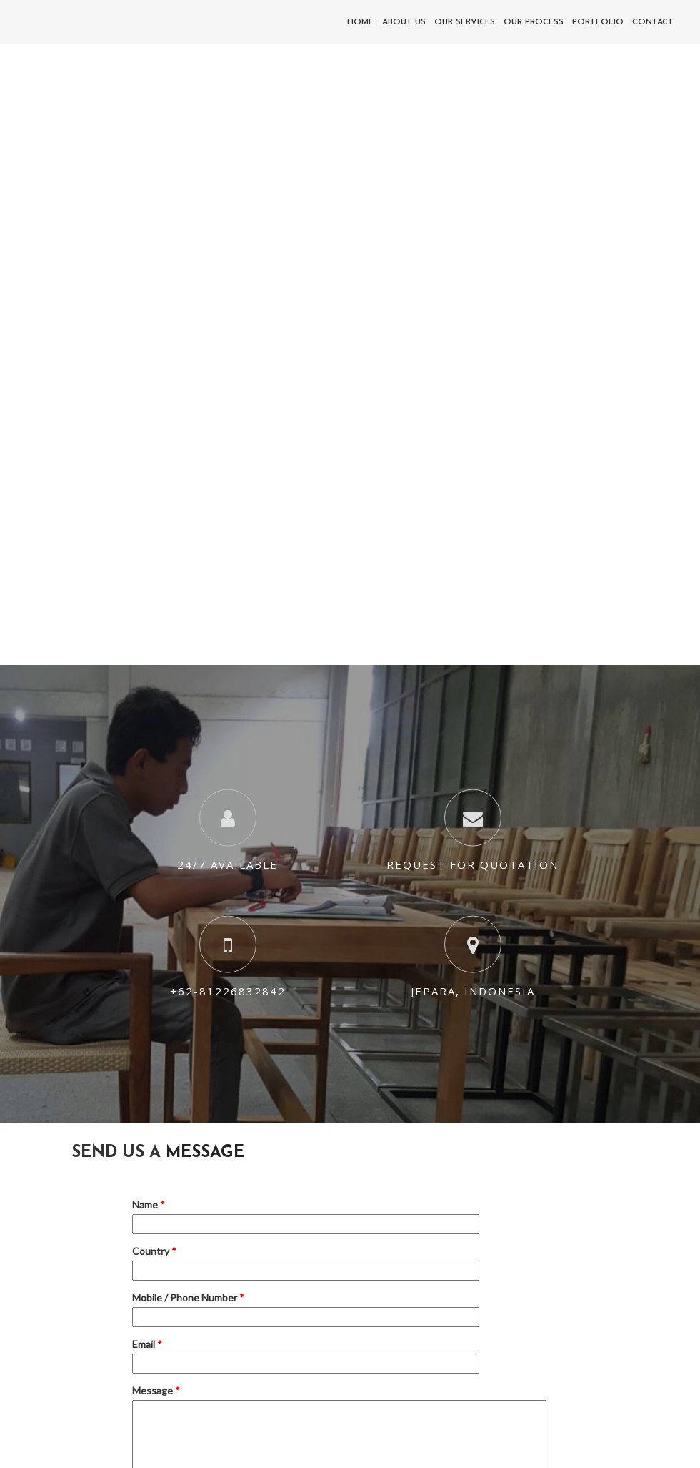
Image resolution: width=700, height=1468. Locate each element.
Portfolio (598, 22)
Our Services (464, 22)
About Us (404, 22)
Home (360, 22)
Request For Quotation (472, 864)
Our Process (534, 22)
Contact (653, 22)
